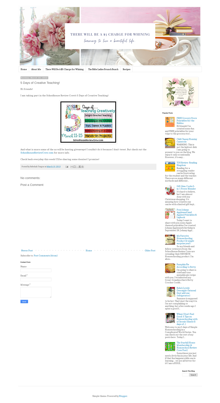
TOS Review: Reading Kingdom (187, 164)
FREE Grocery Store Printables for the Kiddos (187, 120)
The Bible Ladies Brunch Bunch (103, 69)
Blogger (123, 396)
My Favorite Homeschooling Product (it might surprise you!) (185, 240)
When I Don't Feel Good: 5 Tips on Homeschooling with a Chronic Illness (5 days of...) (187, 319)
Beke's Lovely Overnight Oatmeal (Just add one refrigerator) (186, 292)
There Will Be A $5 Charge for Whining (64, 69)
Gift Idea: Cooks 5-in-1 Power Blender (186, 187)
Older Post (150, 250)
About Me (36, 69)
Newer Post (27, 250)
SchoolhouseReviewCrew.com (36, 152)
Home (24, 69)
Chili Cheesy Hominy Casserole (187, 140)
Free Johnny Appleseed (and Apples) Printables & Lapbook (187, 213)
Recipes (126, 69)
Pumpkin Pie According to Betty (186, 265)
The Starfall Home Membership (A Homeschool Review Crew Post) (187, 346)
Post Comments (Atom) (46, 255)
